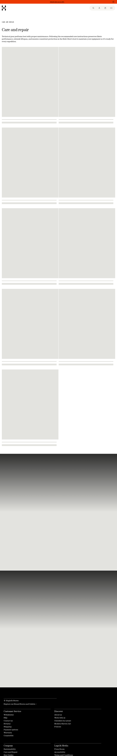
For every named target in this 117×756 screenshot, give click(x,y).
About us (58, 715)
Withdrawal (9, 715)
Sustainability (10, 749)
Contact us (8, 721)
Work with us (59, 718)
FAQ (5, 718)
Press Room (59, 749)
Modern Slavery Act (62, 724)
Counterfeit (8, 735)
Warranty (8, 733)
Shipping (8, 727)
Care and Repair (10, 752)
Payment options (11, 730)
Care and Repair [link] (8, 22)
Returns (7, 724)
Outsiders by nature (62, 721)
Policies (57, 727)
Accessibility (59, 752)
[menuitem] (93, 8)
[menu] (102, 8)
